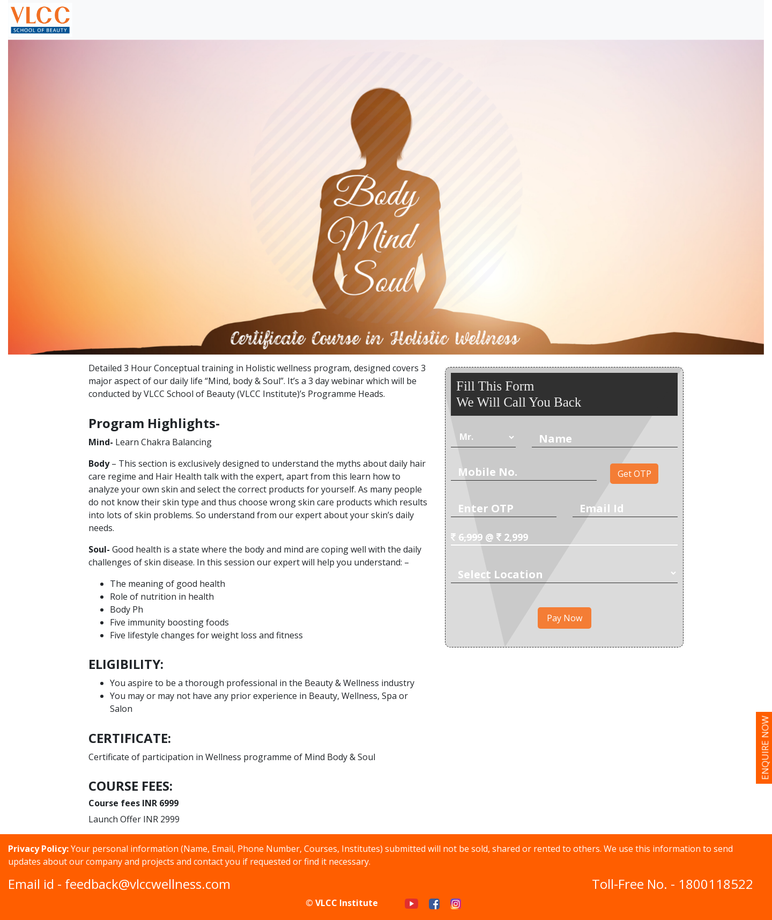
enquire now (765, 748)
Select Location (500, 574)
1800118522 (715, 884)
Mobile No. (487, 472)
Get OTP (634, 474)
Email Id (602, 508)
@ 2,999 (489, 537)
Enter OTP (486, 508)
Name (555, 438)
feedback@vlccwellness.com (148, 884)
